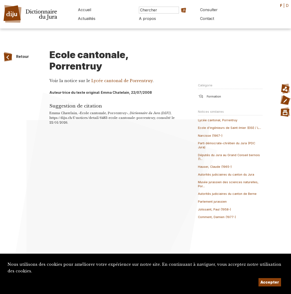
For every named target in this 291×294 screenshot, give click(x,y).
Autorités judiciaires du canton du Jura (226, 174)
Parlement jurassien (212, 201)
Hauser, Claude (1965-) (215, 166)
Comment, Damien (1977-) (217, 217)
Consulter (209, 9)
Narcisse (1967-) (210, 135)
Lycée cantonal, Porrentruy (217, 120)
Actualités (86, 18)
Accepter (269, 282)
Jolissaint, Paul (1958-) (214, 209)
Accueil (84, 9)
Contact (207, 18)
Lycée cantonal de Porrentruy (122, 80)
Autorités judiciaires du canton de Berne (227, 194)
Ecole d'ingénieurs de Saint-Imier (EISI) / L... (229, 128)
